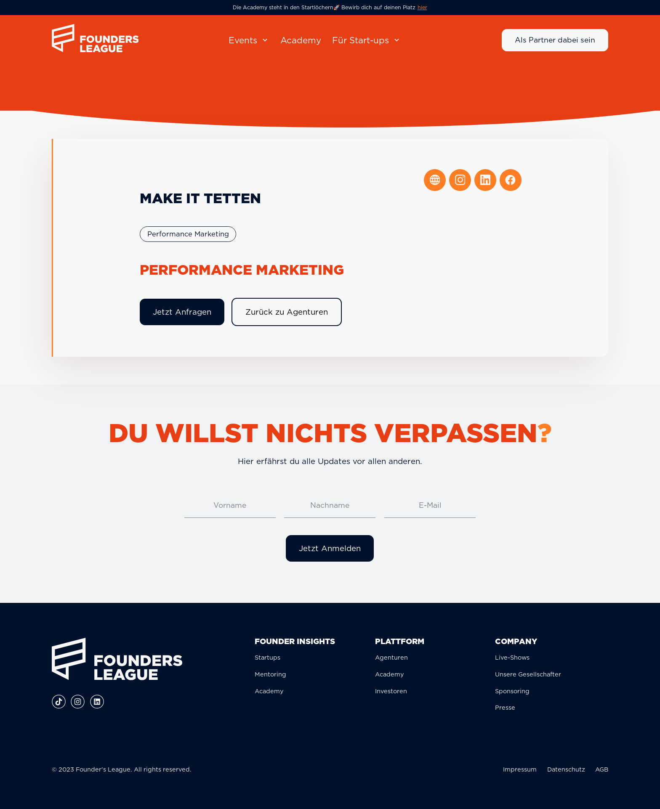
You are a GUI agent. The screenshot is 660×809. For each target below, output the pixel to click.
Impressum (520, 769)
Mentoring (270, 674)
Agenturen (391, 657)
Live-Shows (512, 657)
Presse (505, 707)
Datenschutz (566, 769)
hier (422, 7)
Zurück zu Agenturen (286, 311)
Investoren (391, 691)
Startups (267, 657)
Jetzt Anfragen (182, 311)
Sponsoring (512, 691)
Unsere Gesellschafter (528, 674)
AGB (601, 769)
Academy (269, 691)
